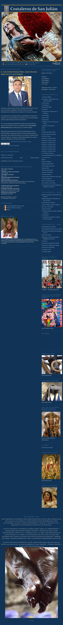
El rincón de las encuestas (49, 134)
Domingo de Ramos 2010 (48, 132)
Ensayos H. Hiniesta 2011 (49, 142)
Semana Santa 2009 (47, 170)
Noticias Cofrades (13, 145)
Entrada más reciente (6, 157)
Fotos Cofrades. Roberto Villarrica (51, 204)
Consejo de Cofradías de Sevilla (50, 243)
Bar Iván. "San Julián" (47, 207)
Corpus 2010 (45, 117)
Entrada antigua (34, 157)
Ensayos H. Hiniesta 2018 (49, 151)
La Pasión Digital (46, 251)
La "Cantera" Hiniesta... (48, 153)
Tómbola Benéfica (46, 178)
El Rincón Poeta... (46, 136)
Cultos (43, 127)
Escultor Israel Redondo (48, 247)
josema (8, 209)
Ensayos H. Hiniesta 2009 (49, 138)
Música (43, 159)
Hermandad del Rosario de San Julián (52, 229)
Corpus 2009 (45, 115)
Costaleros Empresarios (48, 125)
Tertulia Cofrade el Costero (13, 207)
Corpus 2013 (45, 119)
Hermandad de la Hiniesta (49, 226)
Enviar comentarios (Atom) (16, 161)
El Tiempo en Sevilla (47, 447)
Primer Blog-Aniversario (48, 166)
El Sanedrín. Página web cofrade (50, 245)
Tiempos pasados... (47, 174)
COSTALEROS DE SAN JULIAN (15, 206)
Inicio (21, 157)
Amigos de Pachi (46, 209)
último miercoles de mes (48, 180)
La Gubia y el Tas (46, 249)
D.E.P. (43, 130)
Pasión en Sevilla (46, 235)
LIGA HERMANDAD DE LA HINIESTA (52, 155)
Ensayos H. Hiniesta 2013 (49, 144)
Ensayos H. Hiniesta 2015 (49, 149)
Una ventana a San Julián (48, 183)
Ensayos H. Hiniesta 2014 (49, 147)
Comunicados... (46, 105)
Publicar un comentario (7, 155)
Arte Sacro (44, 241)
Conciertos (44, 109)
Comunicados (45, 103)
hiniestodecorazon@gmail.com (31, 546)
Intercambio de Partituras (48, 202)
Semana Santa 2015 (47, 172)
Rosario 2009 (45, 168)
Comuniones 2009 (47, 107)
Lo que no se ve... (46, 157)
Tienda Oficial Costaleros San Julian (51, 176)
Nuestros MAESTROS (48, 164)
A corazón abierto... (47, 97)
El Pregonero (45, 215)
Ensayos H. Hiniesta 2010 (49, 140)
